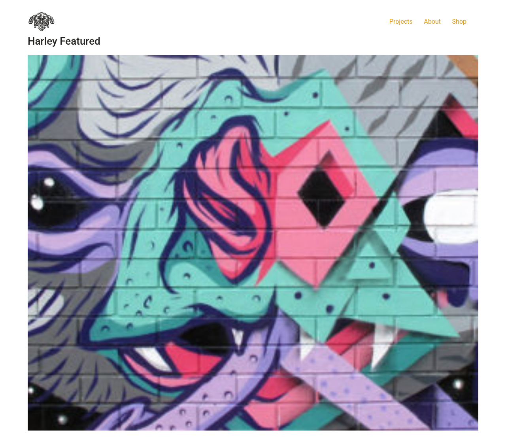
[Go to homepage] (41, 22)
